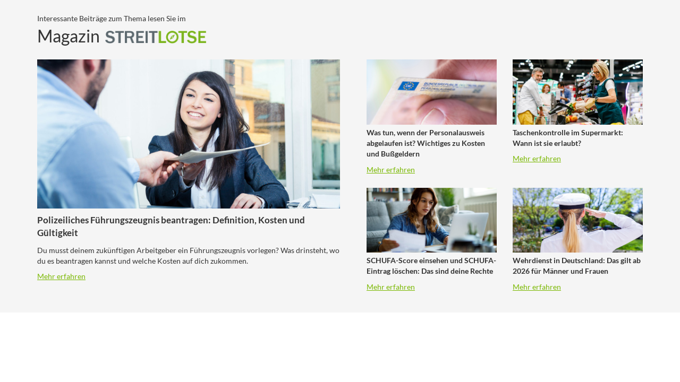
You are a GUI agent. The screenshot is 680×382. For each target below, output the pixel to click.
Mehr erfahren (61, 276)
